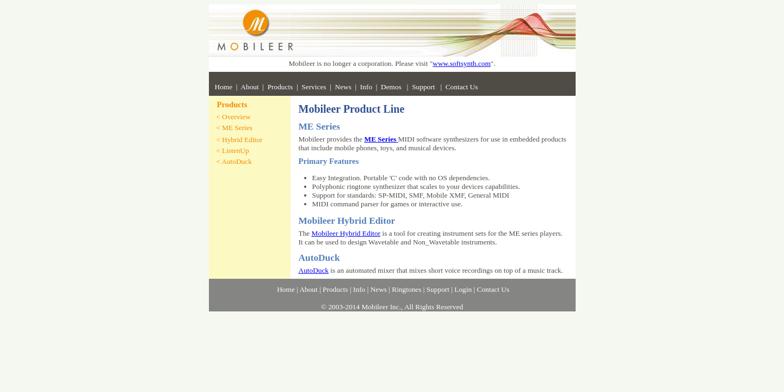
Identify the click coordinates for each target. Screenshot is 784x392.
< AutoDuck (234, 161)
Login (463, 289)
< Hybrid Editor (239, 140)
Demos (392, 87)
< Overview (233, 117)
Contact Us (462, 87)
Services (313, 87)
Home (224, 87)
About (249, 87)
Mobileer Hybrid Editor (346, 233)
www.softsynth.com (462, 63)
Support (424, 87)
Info (366, 87)
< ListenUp (232, 150)
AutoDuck (314, 270)
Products (280, 87)
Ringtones (406, 289)
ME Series (381, 139)
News (343, 87)
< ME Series (234, 128)
